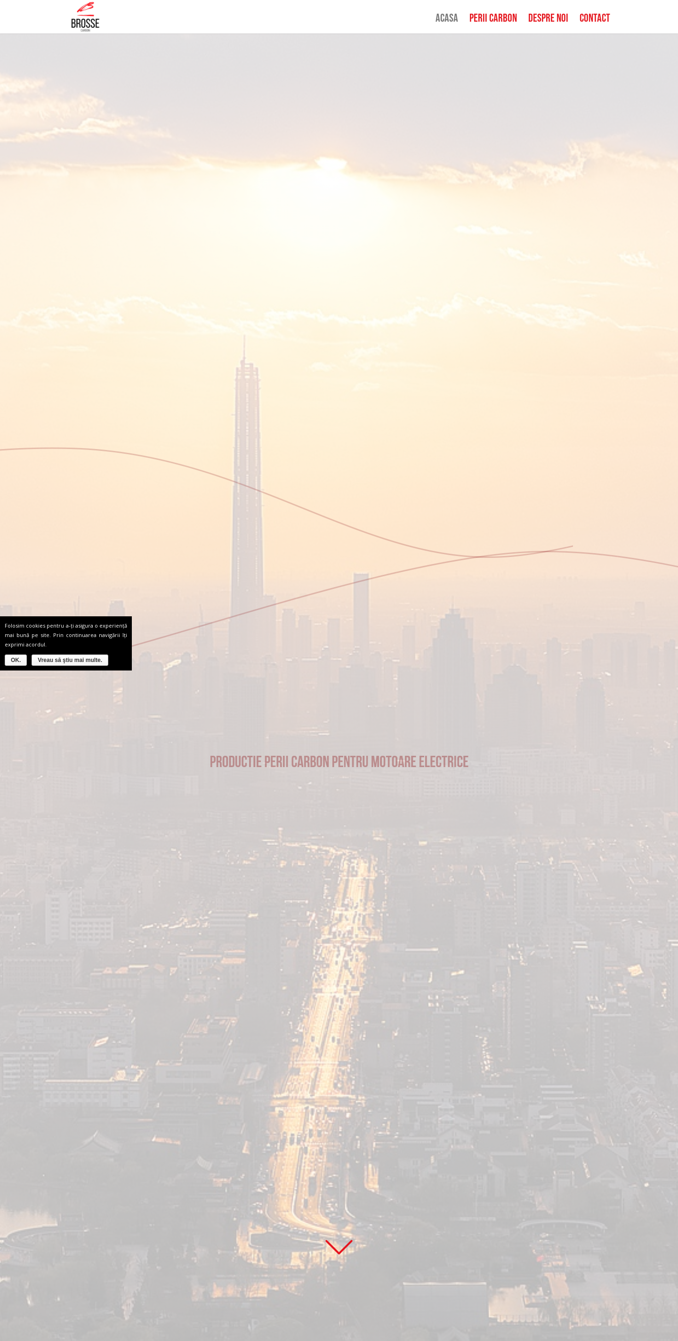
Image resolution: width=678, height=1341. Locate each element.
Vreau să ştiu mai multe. (70, 660)
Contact (595, 20)
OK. (16, 660)
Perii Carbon (493, 20)
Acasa (447, 20)
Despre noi (548, 20)
